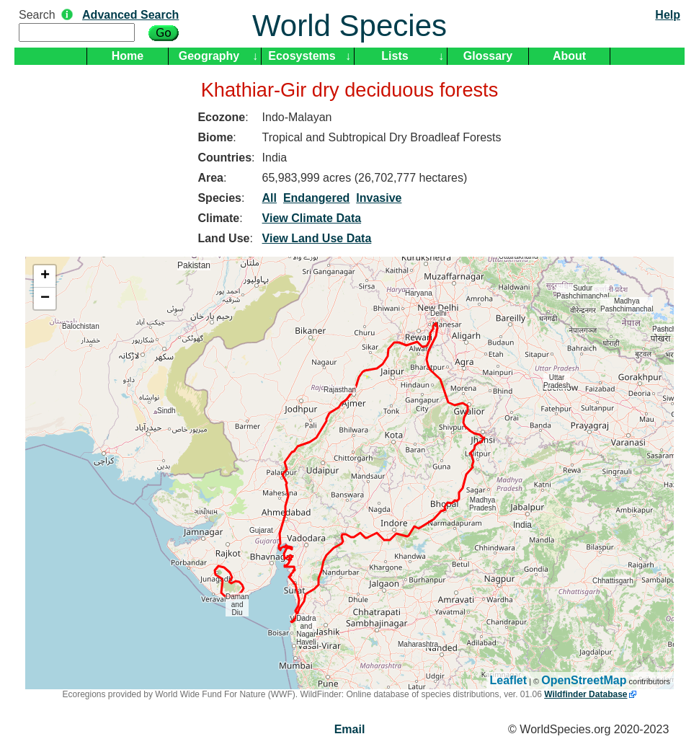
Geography (209, 56)
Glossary (487, 56)
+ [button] (45, 276)
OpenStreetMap (583, 680)
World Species (349, 26)
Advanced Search (130, 15)
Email (349, 729)
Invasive (378, 198)
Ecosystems (301, 56)
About (569, 56)
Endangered (316, 198)
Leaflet (508, 680)
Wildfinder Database (585, 694)
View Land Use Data (317, 238)
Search (37, 15)
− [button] (45, 298)
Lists (394, 56)
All (269, 198)
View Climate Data (312, 218)
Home (127, 56)
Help (667, 15)
